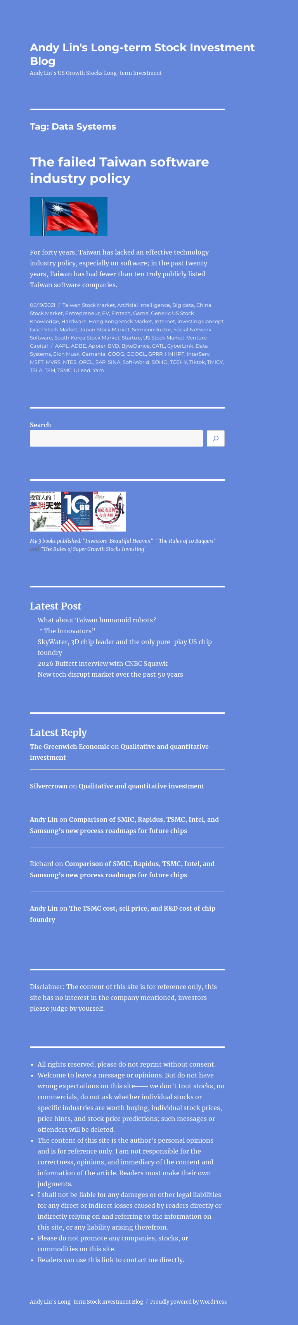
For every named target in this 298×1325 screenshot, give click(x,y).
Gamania (94, 354)
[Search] (216, 438)
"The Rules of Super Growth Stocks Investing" (93, 549)
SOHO (160, 362)
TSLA (36, 370)
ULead (82, 370)
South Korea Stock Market (87, 337)
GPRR (155, 354)
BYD (113, 346)
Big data (183, 305)
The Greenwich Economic (69, 746)
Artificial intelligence (143, 305)
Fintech (121, 313)
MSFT (36, 362)
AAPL (62, 346)
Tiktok (197, 362)
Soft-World (136, 362)
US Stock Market (163, 337)
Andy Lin (44, 819)
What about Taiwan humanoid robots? (97, 620)
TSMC (64, 370)
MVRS (53, 362)
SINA (114, 362)
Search (40, 425)
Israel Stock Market (53, 329)
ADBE (78, 346)
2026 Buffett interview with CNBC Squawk (103, 663)
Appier (97, 346)
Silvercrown (49, 786)
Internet (164, 321)
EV (105, 313)
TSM (50, 370)
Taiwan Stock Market (88, 305)
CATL (158, 346)
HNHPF (174, 354)
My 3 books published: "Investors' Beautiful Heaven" (91, 541)
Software (41, 337)
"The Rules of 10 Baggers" (186, 541)
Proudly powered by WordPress (188, 1302)
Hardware (74, 321)
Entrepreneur (82, 313)
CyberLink (180, 346)
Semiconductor (151, 329)
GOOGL (136, 354)
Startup (131, 337)
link (108, 1260)
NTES (69, 362)
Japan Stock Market (105, 329)
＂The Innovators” (66, 631)
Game (141, 313)
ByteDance (135, 346)
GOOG (116, 354)
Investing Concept (200, 321)
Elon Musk (66, 354)
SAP (100, 362)
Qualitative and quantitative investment (141, 786)
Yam (98, 370)
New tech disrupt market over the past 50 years (110, 674)
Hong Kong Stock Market (120, 321)
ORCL (86, 362)
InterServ (198, 354)
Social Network (192, 329)
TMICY (215, 362)
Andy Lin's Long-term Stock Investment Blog (86, 1302)
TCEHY (178, 362)
